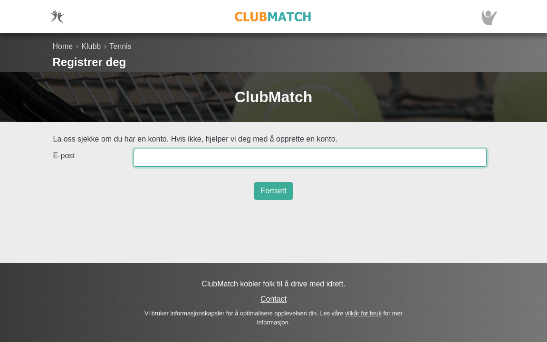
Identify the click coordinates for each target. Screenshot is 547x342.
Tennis (120, 46)
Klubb (91, 46)
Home (63, 46)
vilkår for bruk (363, 313)
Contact (273, 299)
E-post (64, 156)
